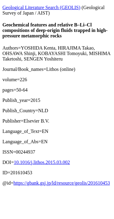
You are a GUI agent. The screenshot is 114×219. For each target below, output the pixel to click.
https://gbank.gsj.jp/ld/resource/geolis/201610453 (61, 183)
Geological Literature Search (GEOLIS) (41, 7)
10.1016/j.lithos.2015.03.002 (42, 162)
